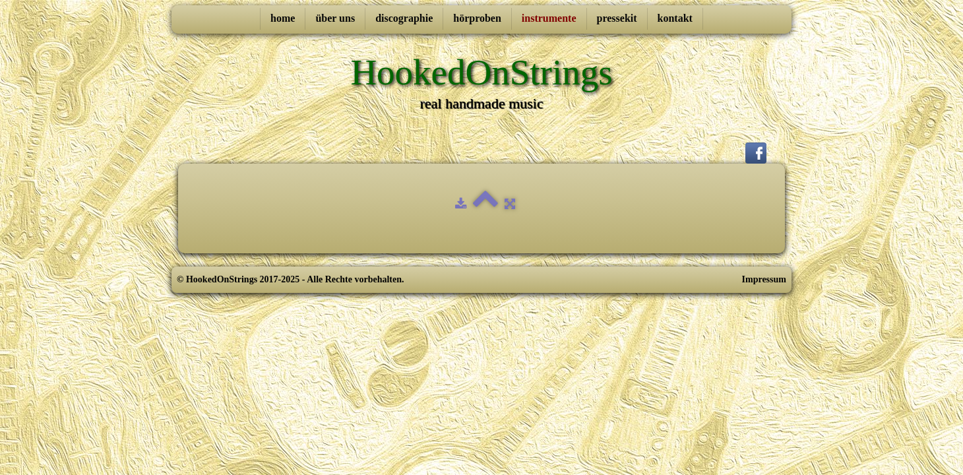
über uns (335, 18)
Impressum (764, 279)
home (282, 18)
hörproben (477, 18)
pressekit (617, 18)
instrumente (549, 18)
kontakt (675, 18)
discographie (404, 18)
